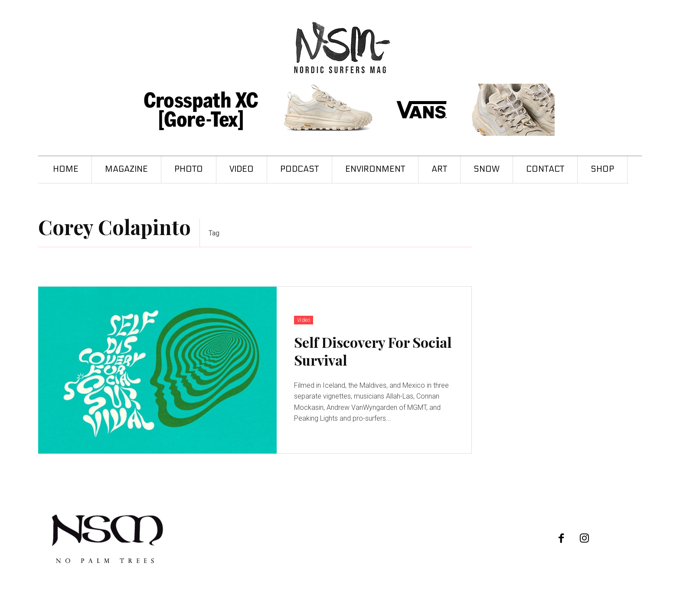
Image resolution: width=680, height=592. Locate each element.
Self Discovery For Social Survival (372, 351)
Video (304, 320)
